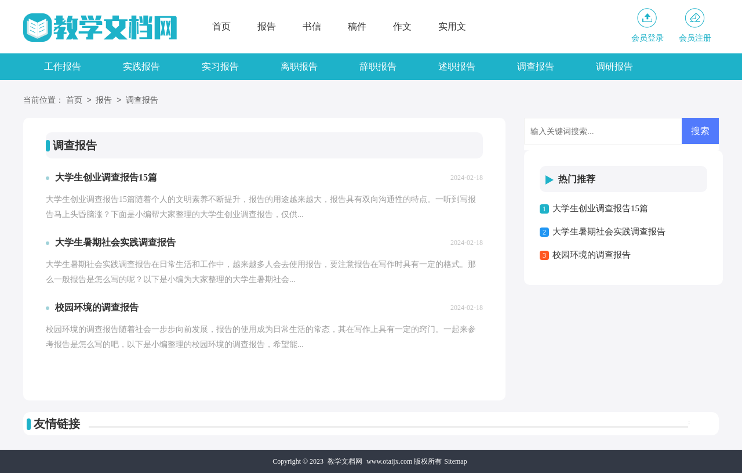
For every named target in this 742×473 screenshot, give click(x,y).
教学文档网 (345, 461)
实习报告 (220, 66)
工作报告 (62, 66)
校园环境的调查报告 (591, 254)
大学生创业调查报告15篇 (600, 208)
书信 (312, 26)
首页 (221, 26)
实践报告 (141, 66)
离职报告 (299, 66)
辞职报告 (378, 66)
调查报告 (535, 66)
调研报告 (614, 66)
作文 (402, 26)
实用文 (452, 26)
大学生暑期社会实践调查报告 (608, 231)
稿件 (357, 26)
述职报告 (456, 66)
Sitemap (455, 461)
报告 (266, 26)
